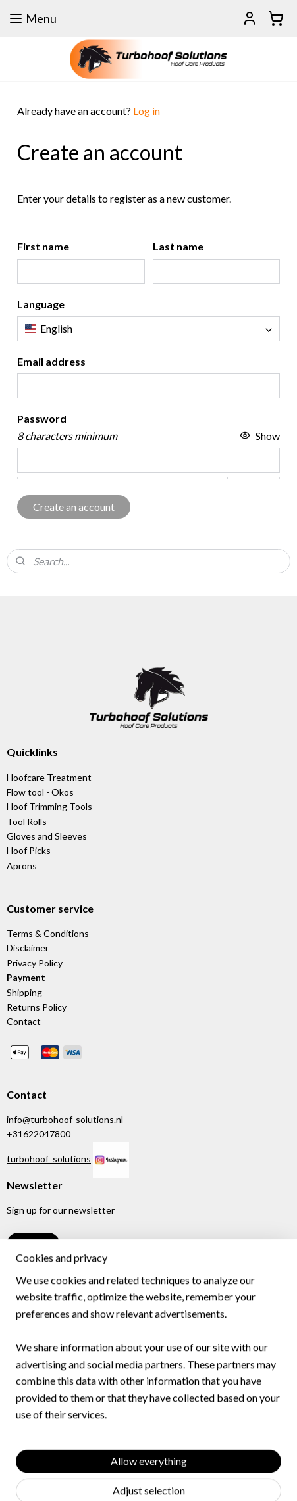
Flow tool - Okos (40, 792)
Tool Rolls (27, 821)
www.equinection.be (54, 1316)
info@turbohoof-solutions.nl (65, 1119)
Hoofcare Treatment (49, 777)
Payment (26, 977)
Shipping (24, 992)
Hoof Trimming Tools (49, 806)
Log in (146, 111)
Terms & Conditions (48, 933)
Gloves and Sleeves (47, 836)
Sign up (33, 1244)
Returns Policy (37, 1007)
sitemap (199, 1477)
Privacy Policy (35, 962)
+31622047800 (38, 1133)
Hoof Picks (29, 850)
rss (223, 1477)
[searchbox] (148, 328)
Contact (24, 1021)
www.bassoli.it (37, 1331)
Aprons (22, 865)
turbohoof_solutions (49, 1158)
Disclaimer (28, 947)
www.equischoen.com (57, 1301)
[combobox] (148, 328)
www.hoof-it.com (42, 1345)
